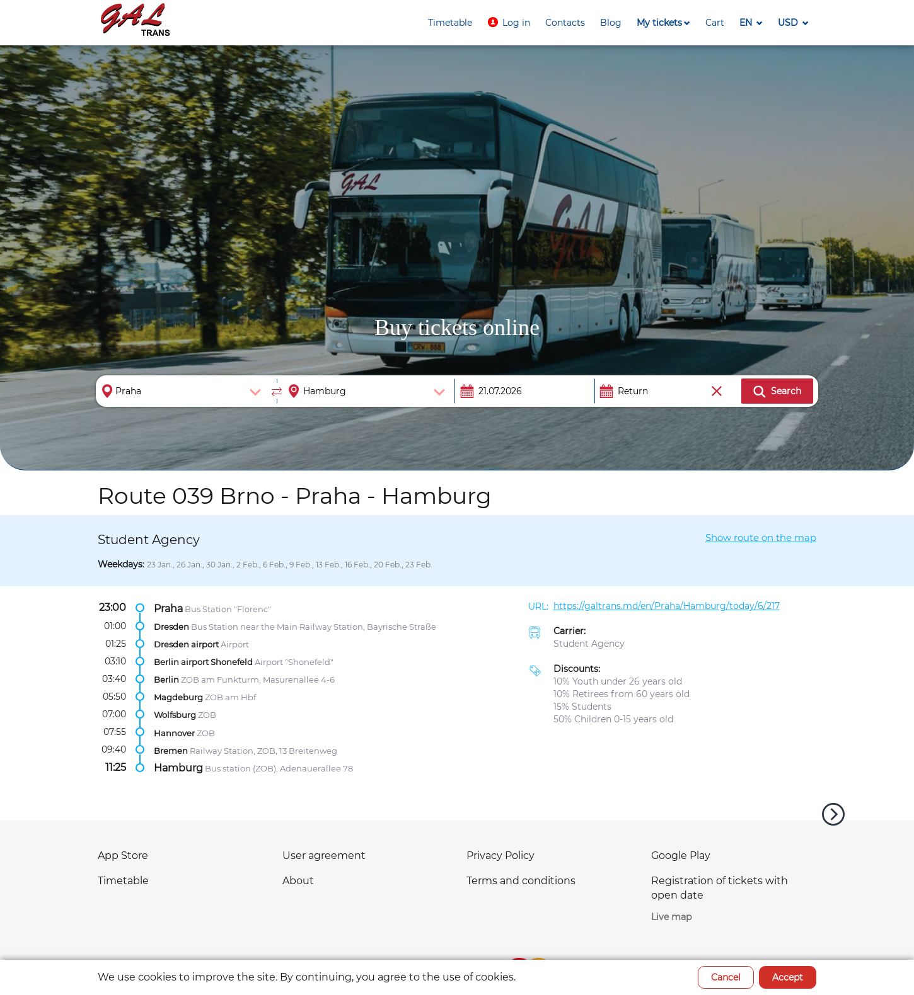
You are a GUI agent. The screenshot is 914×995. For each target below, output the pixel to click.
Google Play (680, 855)
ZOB (207, 715)
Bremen (171, 750)
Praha (168, 608)
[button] (509, 22)
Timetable (123, 881)
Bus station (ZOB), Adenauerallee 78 (279, 768)
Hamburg (178, 767)
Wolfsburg (175, 715)
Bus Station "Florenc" (228, 608)
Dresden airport (186, 644)
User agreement (324, 855)
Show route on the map (760, 537)
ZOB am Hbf (230, 697)
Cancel (726, 977)
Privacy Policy (500, 855)
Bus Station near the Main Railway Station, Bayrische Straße (313, 626)
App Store (123, 855)
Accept (787, 977)
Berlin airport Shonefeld (203, 662)
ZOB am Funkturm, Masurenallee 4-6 (258, 679)
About (298, 881)
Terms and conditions (521, 881)
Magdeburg (178, 697)
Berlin (166, 679)
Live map (671, 917)
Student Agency (589, 643)
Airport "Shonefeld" (294, 662)
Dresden (171, 626)
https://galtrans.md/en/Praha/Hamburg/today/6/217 (666, 605)
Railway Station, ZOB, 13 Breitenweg (263, 750)
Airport (235, 644)
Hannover (174, 732)
